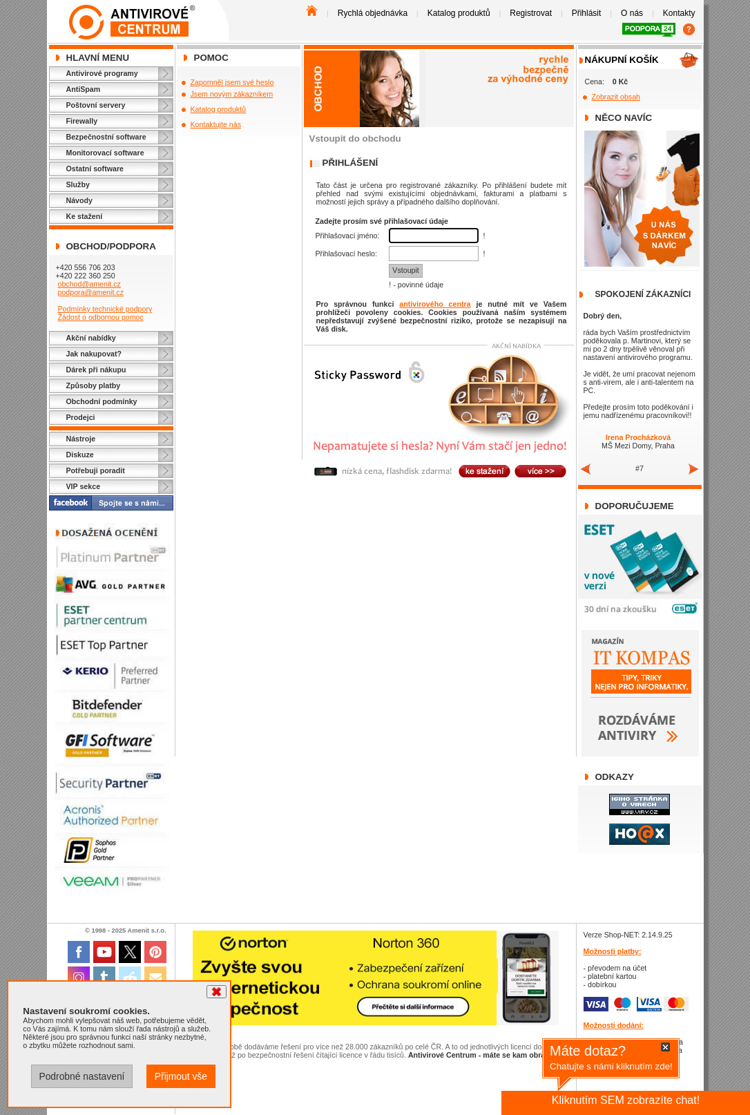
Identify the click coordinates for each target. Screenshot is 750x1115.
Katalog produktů (458, 13)
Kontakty (679, 13)
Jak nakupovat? (94, 354)
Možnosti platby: (613, 951)
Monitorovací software (105, 153)
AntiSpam (83, 89)
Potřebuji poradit (95, 470)
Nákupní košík (622, 60)
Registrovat (531, 13)
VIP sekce (83, 486)
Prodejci (80, 417)
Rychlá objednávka (372, 13)
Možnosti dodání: (614, 1025)
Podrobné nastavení (81, 1076)
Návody (79, 200)
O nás (632, 13)
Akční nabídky (91, 338)
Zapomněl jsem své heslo (232, 82)
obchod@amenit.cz (88, 284)
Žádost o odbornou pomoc (100, 317)
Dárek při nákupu (96, 369)
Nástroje (81, 439)
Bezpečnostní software (106, 137)
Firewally (82, 121)
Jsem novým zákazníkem (232, 94)
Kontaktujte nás (216, 124)
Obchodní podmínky (101, 401)
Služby (78, 184)
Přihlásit (587, 13)
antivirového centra (434, 304)
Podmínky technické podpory (104, 309)
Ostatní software (95, 168)
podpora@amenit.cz (90, 292)
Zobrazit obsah (616, 97)
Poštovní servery (96, 105)
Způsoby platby (93, 385)
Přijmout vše (181, 1076)
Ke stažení (84, 216)
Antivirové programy (102, 73)
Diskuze (80, 454)
